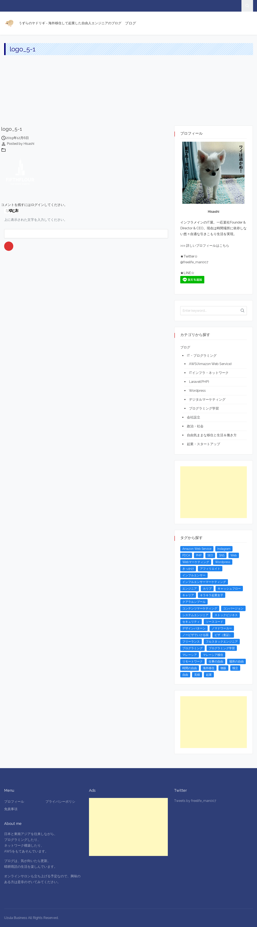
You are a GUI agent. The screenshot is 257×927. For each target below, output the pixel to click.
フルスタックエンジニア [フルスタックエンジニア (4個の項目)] (222, 641)
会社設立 (193, 417)
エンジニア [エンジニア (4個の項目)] (189, 588)
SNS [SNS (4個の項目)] (221, 555)
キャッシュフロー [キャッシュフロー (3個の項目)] (229, 588)
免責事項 (10, 809)
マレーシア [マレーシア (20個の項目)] (189, 654)
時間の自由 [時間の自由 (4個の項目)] (189, 668)
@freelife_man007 (194, 262)
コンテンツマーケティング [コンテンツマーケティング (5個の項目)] (199, 608)
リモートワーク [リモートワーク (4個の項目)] (192, 661)
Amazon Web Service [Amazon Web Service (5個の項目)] (196, 548)
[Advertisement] (128, 94)
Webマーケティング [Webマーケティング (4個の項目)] (195, 562)
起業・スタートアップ (203, 444)
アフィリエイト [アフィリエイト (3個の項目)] (210, 568)
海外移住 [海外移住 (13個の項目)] (208, 668)
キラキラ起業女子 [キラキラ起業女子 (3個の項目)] (211, 595)
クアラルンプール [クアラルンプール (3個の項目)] (194, 601)
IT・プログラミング (202, 356)
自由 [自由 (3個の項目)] (185, 674)
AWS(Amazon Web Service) (210, 364)
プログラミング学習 (204, 408)
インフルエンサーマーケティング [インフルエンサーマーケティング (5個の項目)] (204, 582)
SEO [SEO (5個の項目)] (210, 555)
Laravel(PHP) (199, 382)
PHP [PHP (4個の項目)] (198, 555)
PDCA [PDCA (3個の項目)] (186, 555)
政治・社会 (195, 426)
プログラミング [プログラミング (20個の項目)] (192, 648)
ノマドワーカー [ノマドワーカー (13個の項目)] (222, 628)
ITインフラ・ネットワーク (209, 373)
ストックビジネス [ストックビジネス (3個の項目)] (226, 615)
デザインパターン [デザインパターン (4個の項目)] (194, 628)
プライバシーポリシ (60, 802)
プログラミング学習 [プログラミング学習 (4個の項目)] (222, 648)
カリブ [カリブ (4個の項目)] (207, 588)
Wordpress (197, 391)
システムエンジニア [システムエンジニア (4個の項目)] (195, 615)
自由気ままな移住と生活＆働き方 (212, 435)
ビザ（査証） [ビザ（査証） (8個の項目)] (223, 635)
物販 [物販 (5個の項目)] (223, 668)
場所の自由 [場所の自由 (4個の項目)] (236, 661)
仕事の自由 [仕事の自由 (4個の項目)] (216, 661)
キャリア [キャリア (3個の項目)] (188, 595)
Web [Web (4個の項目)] (233, 555)
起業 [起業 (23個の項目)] (209, 674)
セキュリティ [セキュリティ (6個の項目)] (191, 621)
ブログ (130, 23)
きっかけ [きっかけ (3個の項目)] (188, 568)
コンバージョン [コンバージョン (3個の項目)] (233, 608)
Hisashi (28, 144)
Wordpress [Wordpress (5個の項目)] (222, 562)
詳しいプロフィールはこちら (207, 246)
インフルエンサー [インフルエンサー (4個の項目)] (194, 575)
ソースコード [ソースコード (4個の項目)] (214, 621)
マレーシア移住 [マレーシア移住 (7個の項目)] (213, 654)
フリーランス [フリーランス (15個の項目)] (191, 641)
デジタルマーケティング (207, 399)
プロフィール (14, 802)
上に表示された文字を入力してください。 (35, 220)
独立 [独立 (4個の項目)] (235, 668)
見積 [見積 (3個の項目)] (197, 674)
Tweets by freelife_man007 (195, 801)
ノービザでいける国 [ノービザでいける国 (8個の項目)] (195, 635)
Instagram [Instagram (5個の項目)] (223, 548)
